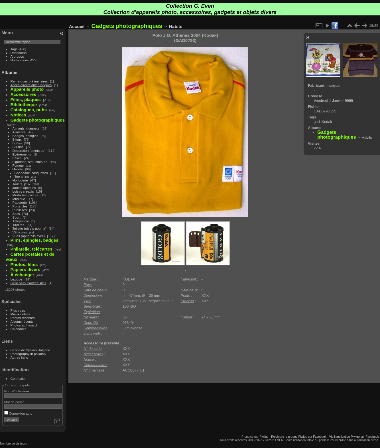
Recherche (19, 53)
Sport (17, 217)
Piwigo (263, 436)
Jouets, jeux (22, 184)
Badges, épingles (25, 136)
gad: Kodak (323, 122)
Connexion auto (18, 413)
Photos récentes (23, 318)
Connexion (19, 378)
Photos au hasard (24, 325)
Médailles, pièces (25, 195)
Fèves (17, 158)
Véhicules (20, 232)
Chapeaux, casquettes (31, 173)
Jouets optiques (24, 187)
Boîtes (17, 143)
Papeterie (20, 202)
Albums (9, 72)
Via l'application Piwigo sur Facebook (354, 436)
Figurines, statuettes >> (30, 162)
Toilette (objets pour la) (29, 228)
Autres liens (19, 357)
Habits (18, 169)
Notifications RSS (24, 60)
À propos (17, 56)
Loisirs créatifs (23, 191)
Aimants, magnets (26, 128)
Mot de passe (14, 402)
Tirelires (18, 225)
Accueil (77, 26)
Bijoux (17, 139)
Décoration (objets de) (29, 150)
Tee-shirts (22, 176)
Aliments (19, 132)
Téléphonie (21, 221)
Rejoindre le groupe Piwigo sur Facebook (298, 436)
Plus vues (18, 310)
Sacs (16, 213)
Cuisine (18, 147)
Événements (22, 154)
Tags (14, 49)
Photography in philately (28, 354)
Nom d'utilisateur (16, 391)
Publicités (20, 210)
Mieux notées (21, 314)
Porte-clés (20, 206)
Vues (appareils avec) (29, 236)
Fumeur (18, 165)
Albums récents (22, 321)
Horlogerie (20, 180)
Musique (19, 199)
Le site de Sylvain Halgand (30, 350)
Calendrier (18, 329)
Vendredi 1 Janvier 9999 (333, 100)
